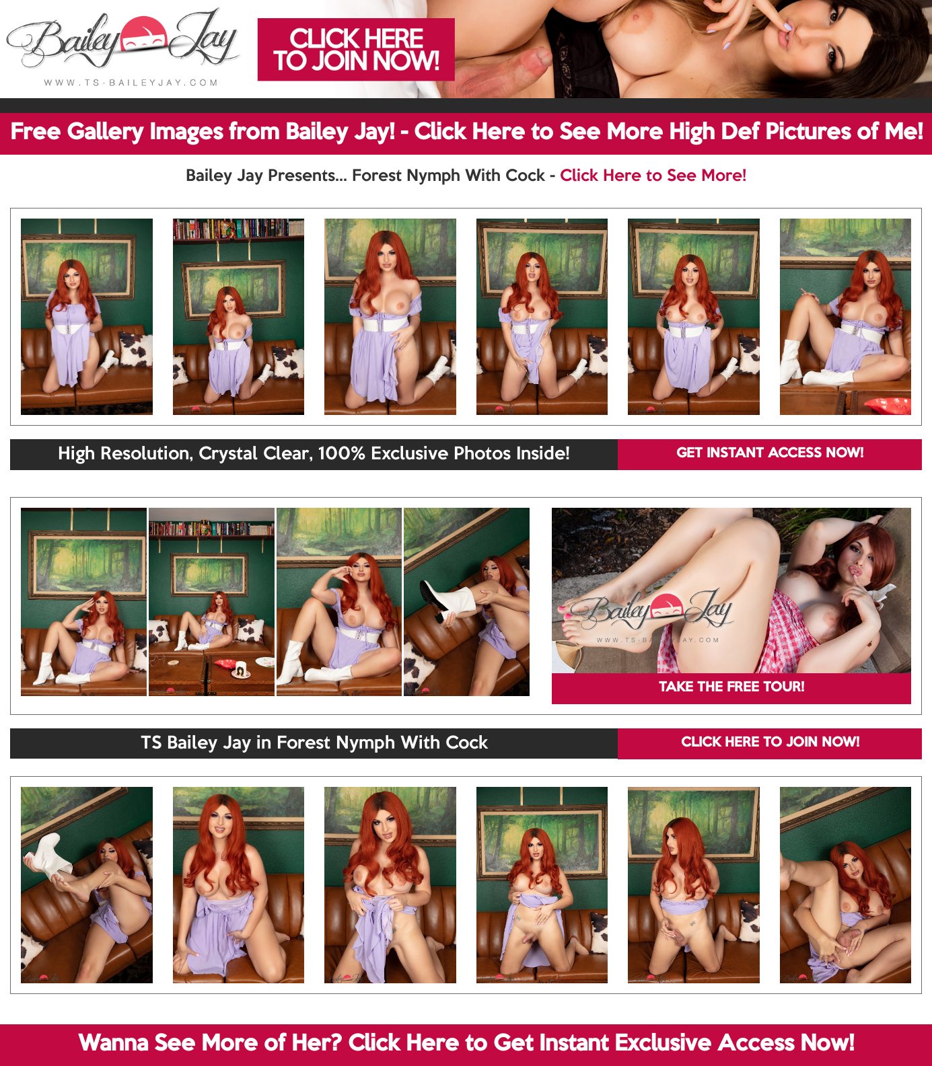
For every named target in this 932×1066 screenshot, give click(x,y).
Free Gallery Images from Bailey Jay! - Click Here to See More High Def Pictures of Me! (466, 133)
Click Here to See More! (653, 176)
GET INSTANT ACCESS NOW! (769, 454)
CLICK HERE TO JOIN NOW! (770, 743)
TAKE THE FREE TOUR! (731, 688)
